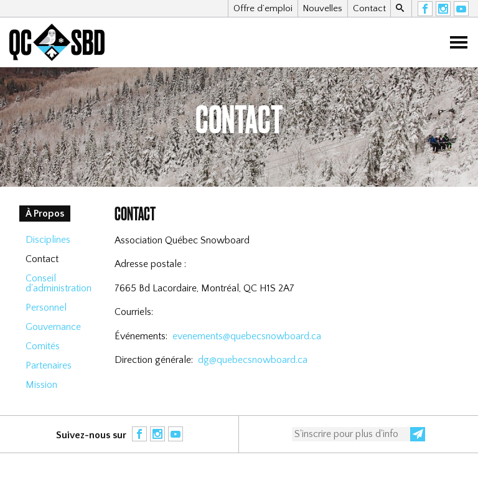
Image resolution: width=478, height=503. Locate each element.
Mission (41, 384)
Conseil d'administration (58, 283)
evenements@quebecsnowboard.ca (246, 336)
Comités (43, 346)
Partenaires (49, 365)
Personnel (46, 307)
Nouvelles (322, 8)
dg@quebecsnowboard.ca (252, 359)
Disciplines (48, 239)
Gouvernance (53, 326)
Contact (369, 8)
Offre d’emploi (263, 8)
